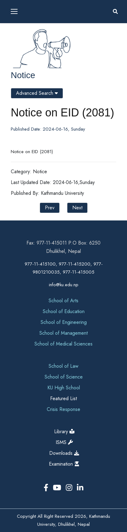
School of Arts (63, 300)
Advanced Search (37, 93)
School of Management (63, 333)
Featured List (63, 398)
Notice (23, 75)
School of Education (64, 311)
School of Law (63, 366)
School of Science (64, 376)
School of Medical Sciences (63, 343)
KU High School (63, 387)
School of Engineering (64, 322)
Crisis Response (63, 409)
